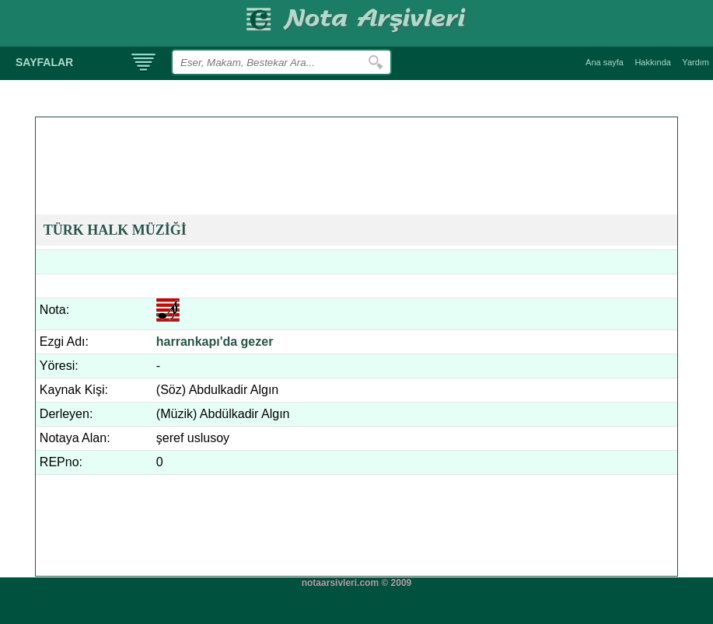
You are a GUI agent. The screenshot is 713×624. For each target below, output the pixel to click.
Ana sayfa (604, 62)
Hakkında (652, 62)
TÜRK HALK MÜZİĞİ (115, 230)
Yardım (695, 62)
